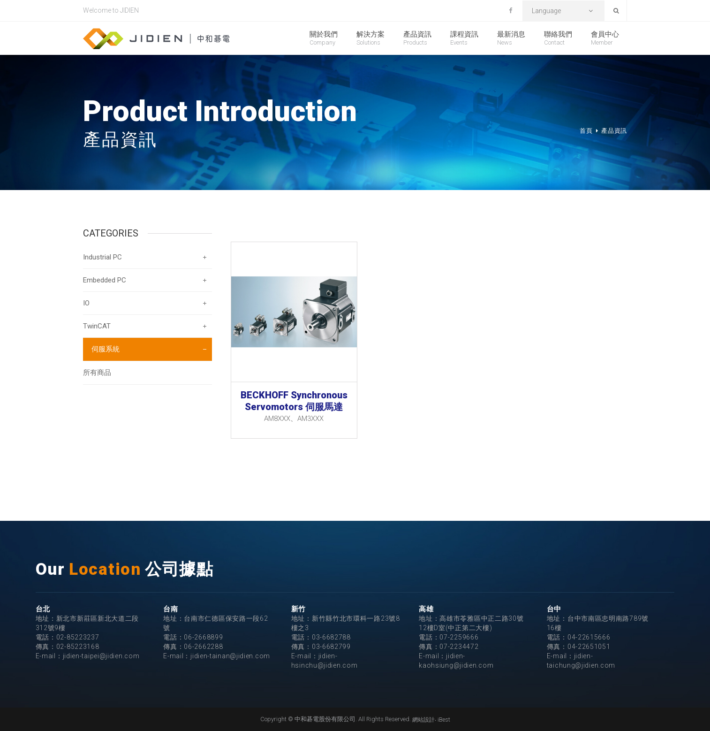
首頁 (586, 130)
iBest (444, 719)
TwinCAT (97, 326)
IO (86, 303)
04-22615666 (589, 637)
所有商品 (97, 372)
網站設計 (423, 719)
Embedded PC (104, 280)
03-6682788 (331, 637)
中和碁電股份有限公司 (156, 38)
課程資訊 (464, 38)
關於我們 (324, 38)
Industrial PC (102, 257)
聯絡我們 (558, 38)
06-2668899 (203, 637)
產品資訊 (417, 38)
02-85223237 (77, 637)
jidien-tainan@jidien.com (230, 656)
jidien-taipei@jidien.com (101, 656)
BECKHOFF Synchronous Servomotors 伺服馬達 (294, 400)
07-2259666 (458, 637)
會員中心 (605, 38)
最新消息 (511, 38)
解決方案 (370, 38)
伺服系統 (105, 349)
